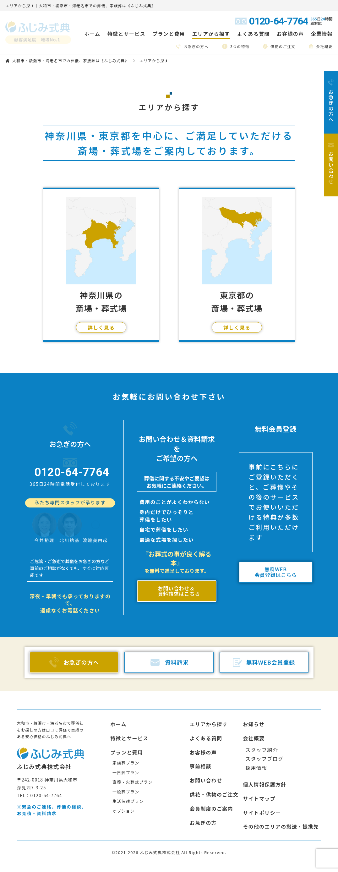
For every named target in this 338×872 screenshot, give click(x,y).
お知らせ (253, 703)
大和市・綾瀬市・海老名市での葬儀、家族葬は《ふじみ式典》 (70, 60)
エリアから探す (209, 703)
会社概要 (321, 46)
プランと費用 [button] (168, 33)
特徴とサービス (129, 717)
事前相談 (200, 745)
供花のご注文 (279, 46)
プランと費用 (126, 731)
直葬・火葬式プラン (132, 762)
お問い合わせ (206, 760)
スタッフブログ (264, 738)
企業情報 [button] (322, 33)
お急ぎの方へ (192, 46)
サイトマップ (259, 778)
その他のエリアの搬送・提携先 (281, 806)
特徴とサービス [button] (126, 33)
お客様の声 (290, 33)
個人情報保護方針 (264, 763)
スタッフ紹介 (261, 729)
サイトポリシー (262, 792)
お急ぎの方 (203, 802)
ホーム (92, 33)
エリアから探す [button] (211, 33)
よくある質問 (253, 33)
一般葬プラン (125, 771)
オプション (123, 790)
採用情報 (256, 747)
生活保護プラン (128, 781)
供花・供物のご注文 (214, 773)
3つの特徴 (235, 46)
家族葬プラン (125, 742)
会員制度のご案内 (211, 788)
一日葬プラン (125, 752)
